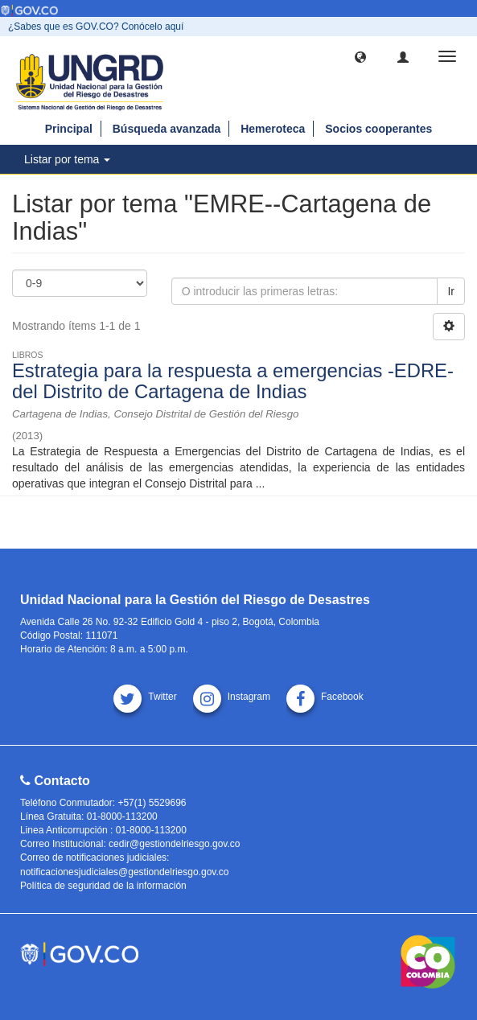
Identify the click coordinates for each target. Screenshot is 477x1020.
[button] (360, 56)
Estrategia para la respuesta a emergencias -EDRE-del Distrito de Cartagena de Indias (233, 381)
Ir (450, 291)
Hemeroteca (273, 128)
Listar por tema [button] (67, 159)
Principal (69, 128)
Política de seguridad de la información (103, 885)
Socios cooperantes (378, 128)
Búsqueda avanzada (167, 128)
